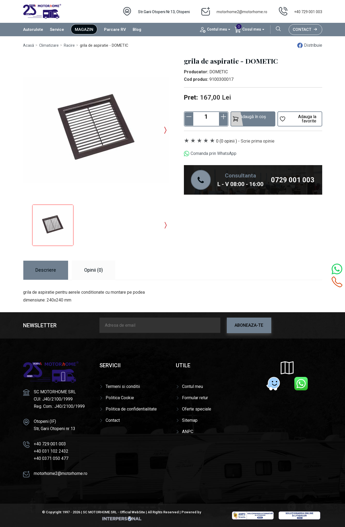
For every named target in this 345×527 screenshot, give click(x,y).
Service (57, 29)
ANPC (187, 431)
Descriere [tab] (45, 270)
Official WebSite (132, 512)
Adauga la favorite (297, 118)
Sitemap (190, 420)
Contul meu (192, 386)
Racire (69, 45)
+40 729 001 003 (308, 12)
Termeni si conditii (123, 386)
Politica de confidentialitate (131, 409)
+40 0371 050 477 (51, 458)
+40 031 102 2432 (51, 451)
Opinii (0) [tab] (93, 270)
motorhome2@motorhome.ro (242, 12)
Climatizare (49, 45)
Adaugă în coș (249, 118)
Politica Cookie (120, 397)
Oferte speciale (196, 409)
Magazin (84, 29)
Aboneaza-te (249, 325)
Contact (305, 29)
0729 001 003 (292, 180)
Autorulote (33, 29)
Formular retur (195, 397)
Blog (137, 29)
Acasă (28, 45)
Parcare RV (115, 29)
